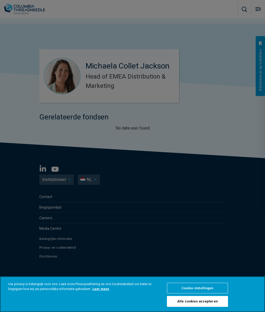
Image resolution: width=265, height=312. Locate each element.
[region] (132, 294)
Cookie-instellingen (197, 288)
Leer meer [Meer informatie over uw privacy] (100, 289)
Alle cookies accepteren (197, 301)
